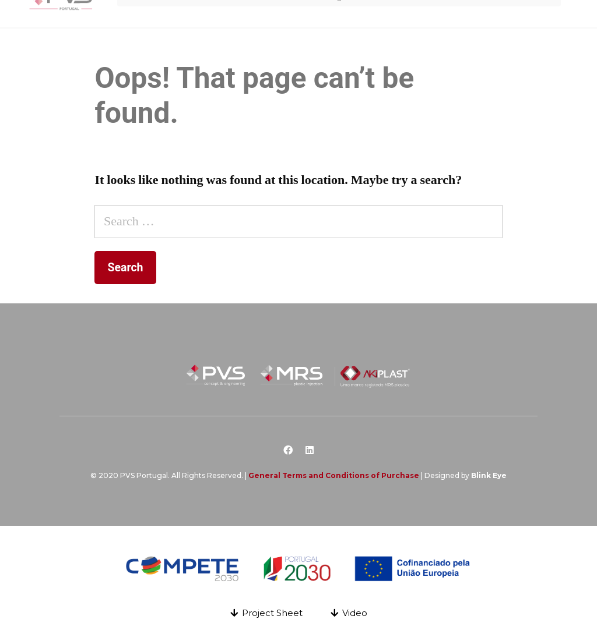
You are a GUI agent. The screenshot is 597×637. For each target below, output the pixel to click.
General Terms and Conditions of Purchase (333, 475)
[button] (266, 612)
